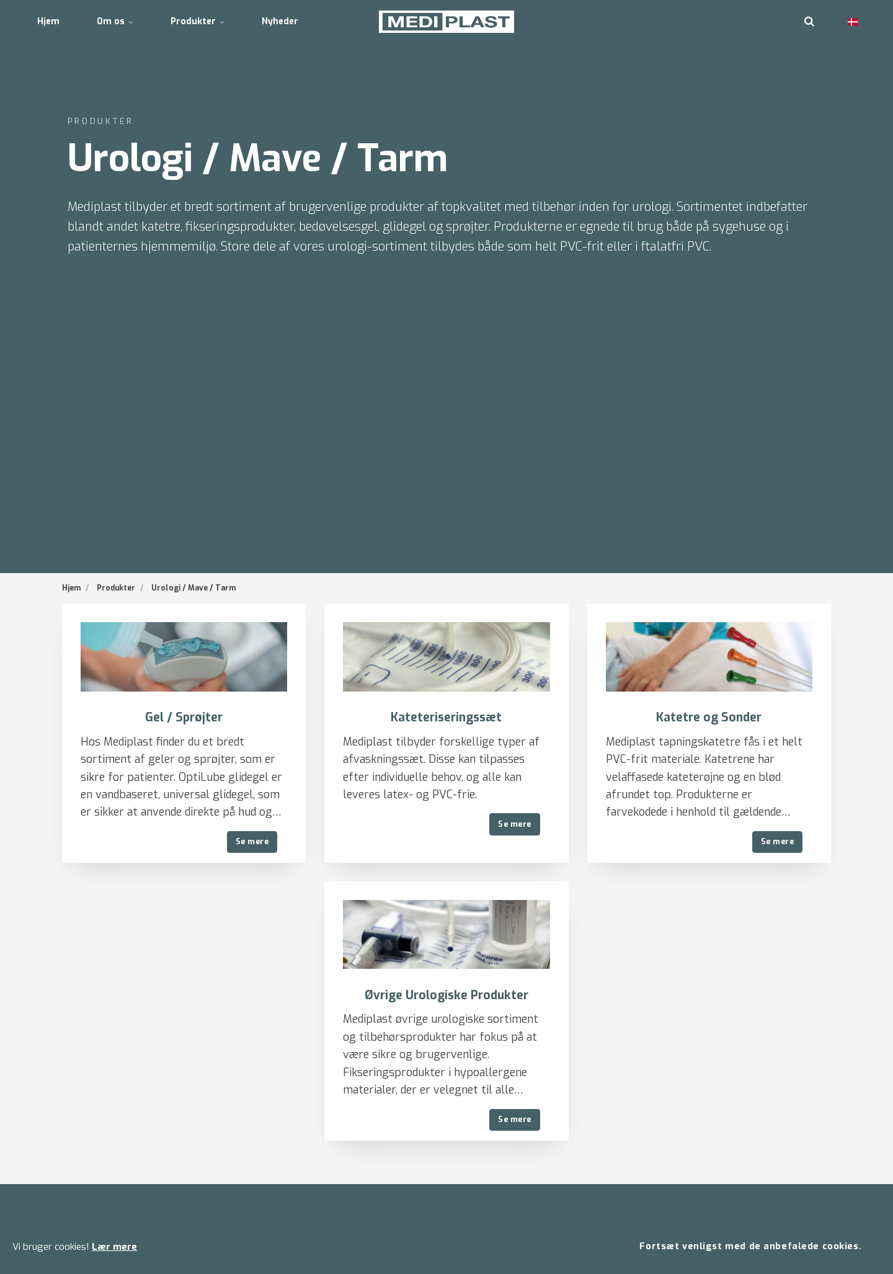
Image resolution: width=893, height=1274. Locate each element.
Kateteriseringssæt (446, 717)
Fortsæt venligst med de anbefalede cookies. (750, 1246)
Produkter (197, 21)
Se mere (252, 841)
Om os (115, 21)
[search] (809, 21)
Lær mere (114, 1247)
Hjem (48, 21)
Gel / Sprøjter (184, 717)
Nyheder (280, 21)
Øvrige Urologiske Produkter (446, 995)
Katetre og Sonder (709, 717)
